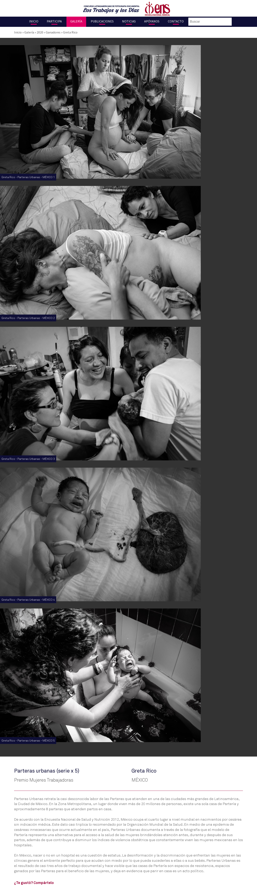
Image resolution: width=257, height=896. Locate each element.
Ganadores (53, 32)
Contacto (176, 21)
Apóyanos (151, 21)
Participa (54, 21)
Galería (76, 21)
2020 (40, 32)
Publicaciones (102, 21)
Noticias (129, 21)
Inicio (33, 21)
